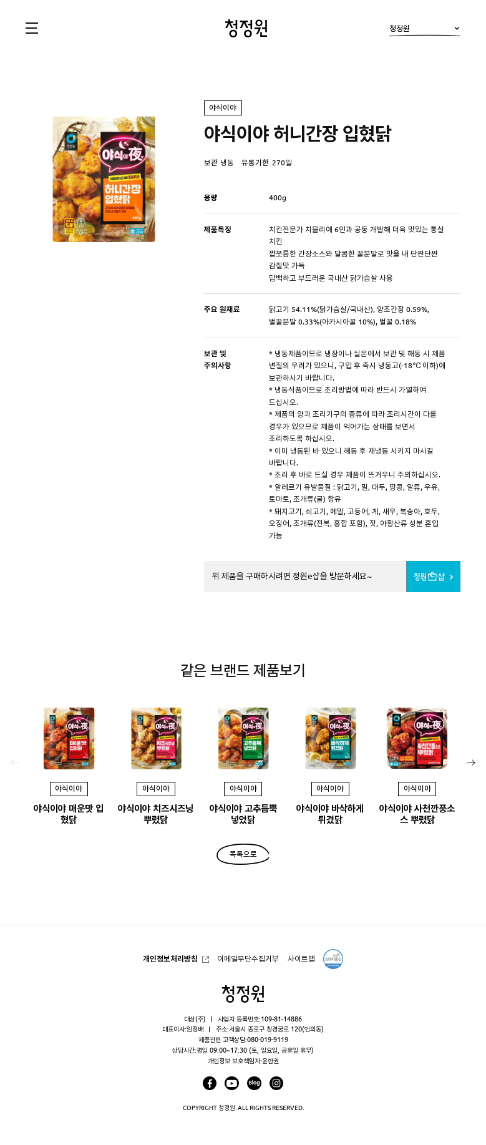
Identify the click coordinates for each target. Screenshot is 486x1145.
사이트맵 (301, 958)
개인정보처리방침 (170, 958)
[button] (471, 763)
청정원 (424, 30)
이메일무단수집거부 (248, 958)
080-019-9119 (267, 1039)
